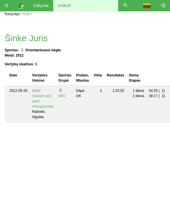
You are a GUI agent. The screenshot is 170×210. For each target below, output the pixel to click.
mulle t (27, 14)
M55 (61, 96)
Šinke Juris (26, 38)
